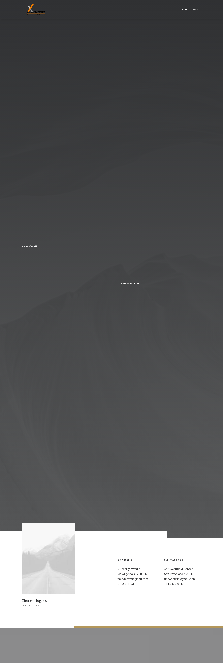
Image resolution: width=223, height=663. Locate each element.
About (183, 7)
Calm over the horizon (84, 548)
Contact (196, 7)
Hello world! (30, 548)
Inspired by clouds (129, 548)
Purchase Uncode (118, 65)
